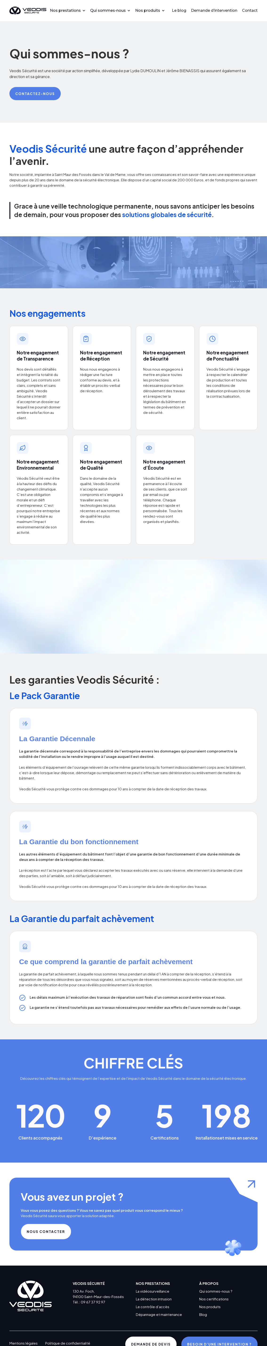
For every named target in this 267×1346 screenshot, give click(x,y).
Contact (250, 10)
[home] (27, 11)
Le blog (179, 10)
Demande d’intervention (214, 10)
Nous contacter (51, 1231)
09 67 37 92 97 (93, 1302)
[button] (70, 10)
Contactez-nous (35, 93)
